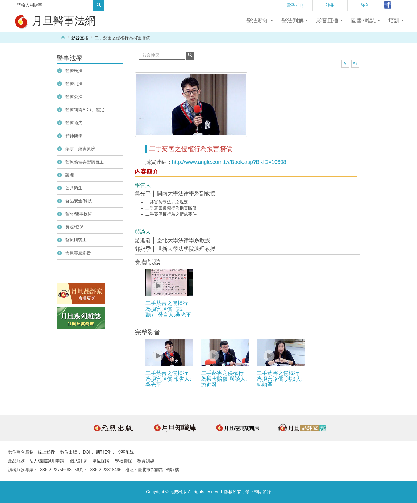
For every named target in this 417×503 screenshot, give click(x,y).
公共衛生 (73, 188)
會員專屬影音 (78, 253)
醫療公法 (73, 96)
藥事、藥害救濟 (80, 148)
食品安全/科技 (78, 201)
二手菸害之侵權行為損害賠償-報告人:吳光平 (168, 379)
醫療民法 (73, 70)
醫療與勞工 (76, 240)
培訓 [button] (395, 20)
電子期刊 (295, 5)
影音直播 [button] (329, 20)
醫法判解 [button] (294, 20)
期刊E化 (103, 452)
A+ (355, 63)
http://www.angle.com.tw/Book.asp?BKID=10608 (229, 162)
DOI (86, 452)
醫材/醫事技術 (78, 214)
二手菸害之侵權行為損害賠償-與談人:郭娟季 (279, 379)
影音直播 (79, 38)
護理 (69, 175)
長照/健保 (74, 227)
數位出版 (68, 452)
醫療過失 (73, 122)
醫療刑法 (73, 83)
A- (345, 63)
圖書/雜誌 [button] (365, 20)
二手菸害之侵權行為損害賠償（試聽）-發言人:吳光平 (168, 309)
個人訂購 (78, 461)
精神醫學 (73, 135)
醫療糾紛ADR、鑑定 (84, 109)
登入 (365, 5)
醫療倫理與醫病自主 (84, 162)
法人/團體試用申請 (46, 461)
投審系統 (125, 452)
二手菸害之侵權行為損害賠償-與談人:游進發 (224, 379)
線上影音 (46, 452)
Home (63, 37)
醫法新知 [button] (259, 20)
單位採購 (100, 461)
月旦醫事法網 (54, 21)
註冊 (330, 5)
